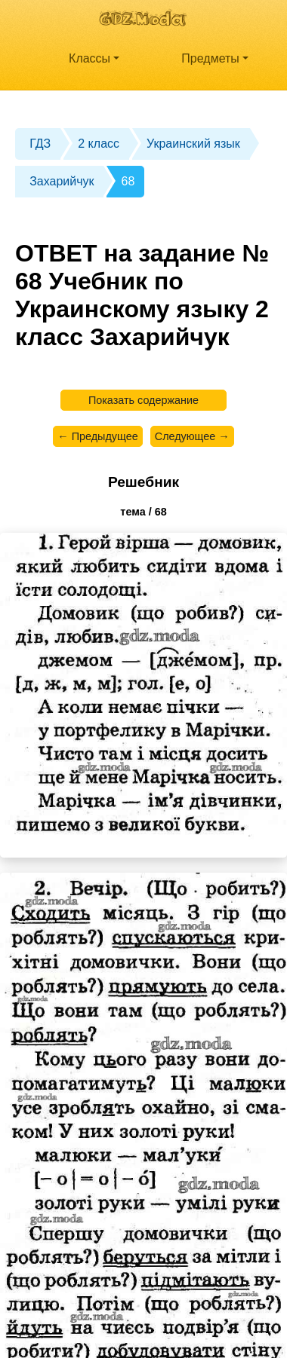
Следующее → (192, 436)
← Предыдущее (97, 436)
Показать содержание (143, 400)
